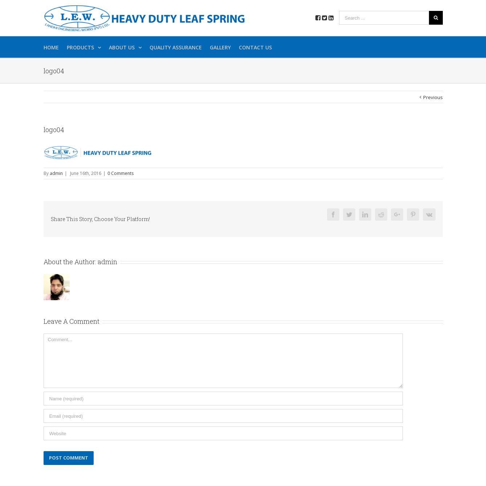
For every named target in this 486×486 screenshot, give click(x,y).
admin (56, 173)
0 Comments (120, 173)
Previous (433, 97)
